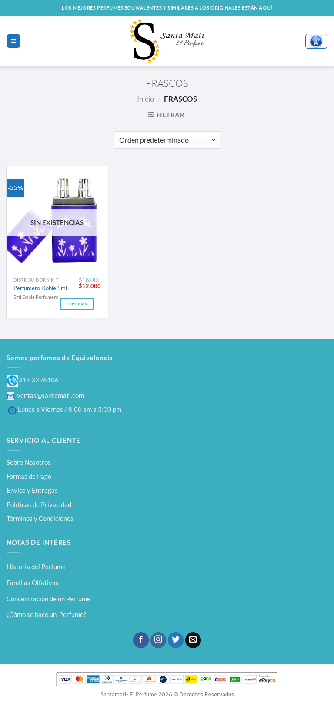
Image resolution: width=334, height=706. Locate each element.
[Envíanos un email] (193, 640)
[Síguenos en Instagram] (158, 640)
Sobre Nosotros (29, 462)
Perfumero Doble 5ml (40, 288)
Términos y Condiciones (40, 518)
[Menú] (13, 40)
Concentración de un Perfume (48, 599)
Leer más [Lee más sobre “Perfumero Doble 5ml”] (76, 303)
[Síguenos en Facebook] (141, 640)
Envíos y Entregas (32, 490)
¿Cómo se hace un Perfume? (46, 614)
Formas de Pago (29, 476)
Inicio (145, 98)
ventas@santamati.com (45, 395)
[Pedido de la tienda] (167, 140)
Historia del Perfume (36, 566)
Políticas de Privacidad (39, 504)
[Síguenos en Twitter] (176, 640)
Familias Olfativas (33, 583)
